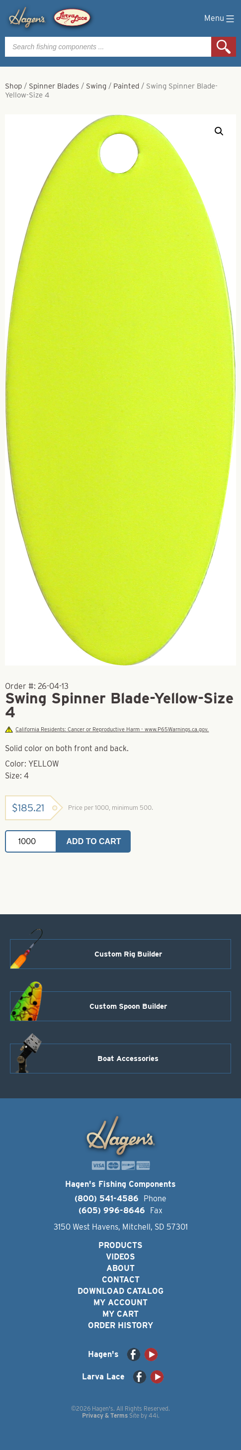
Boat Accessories (128, 1058)
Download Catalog (120, 1291)
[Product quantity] (31, 841)
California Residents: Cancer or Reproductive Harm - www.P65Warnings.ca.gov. (107, 729)
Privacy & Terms (105, 1415)
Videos (120, 1256)
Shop (13, 86)
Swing (96, 86)
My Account (120, 1302)
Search (223, 47)
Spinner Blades (54, 86)
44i (153, 1415)
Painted (126, 86)
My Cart (120, 1314)
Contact (121, 1279)
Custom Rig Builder (128, 954)
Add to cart (94, 841)
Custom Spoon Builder (128, 1006)
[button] (219, 131)
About (120, 1268)
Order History (120, 1325)
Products (120, 1245)
